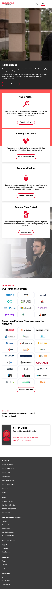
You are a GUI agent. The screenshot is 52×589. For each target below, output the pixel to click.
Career (4, 565)
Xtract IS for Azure (8, 484)
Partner (4, 521)
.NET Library (6, 512)
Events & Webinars (8, 581)
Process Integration (9, 509)
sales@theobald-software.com (25, 437)
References (6, 529)
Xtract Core (6, 473)
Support (5, 545)
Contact (5, 548)
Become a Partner (26, 390)
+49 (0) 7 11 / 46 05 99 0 (22, 440)
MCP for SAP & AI (7, 501)
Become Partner (10, 84)
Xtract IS (5, 488)
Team (4, 561)
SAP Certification (8, 532)
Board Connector (8, 480)
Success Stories (7, 525)
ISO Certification (8, 536)
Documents (6, 585)
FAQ (3, 568)
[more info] (9, 295)
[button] (43, 4)
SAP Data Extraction (9, 505)
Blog (3, 577)
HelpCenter (6, 552)
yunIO (4, 492)
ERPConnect (6, 477)
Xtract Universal (7, 465)
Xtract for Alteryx (8, 468)
